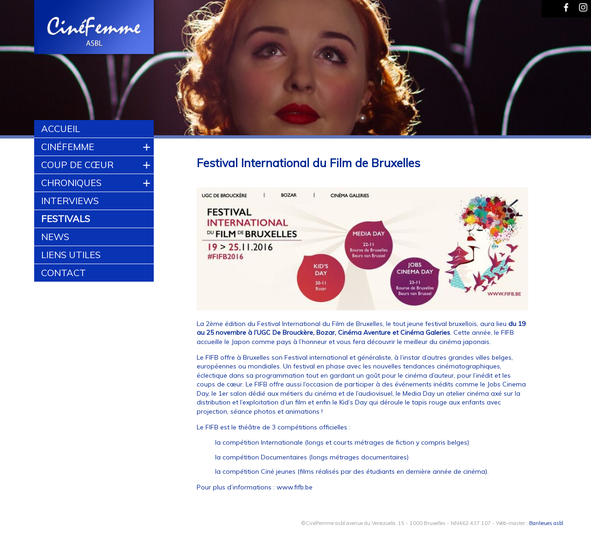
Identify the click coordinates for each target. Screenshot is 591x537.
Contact (63, 272)
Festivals (65, 218)
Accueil (60, 128)
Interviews (70, 200)
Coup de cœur (77, 164)
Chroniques (71, 182)
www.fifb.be (295, 487)
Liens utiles (71, 254)
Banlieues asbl (546, 523)
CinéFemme (67, 146)
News (55, 236)
